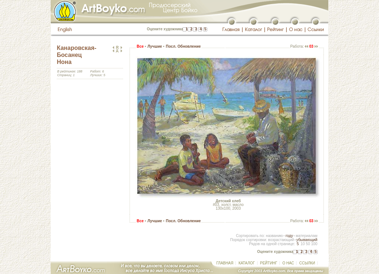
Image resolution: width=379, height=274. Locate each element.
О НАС (288, 263)
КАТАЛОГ (246, 263)
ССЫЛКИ (307, 263)
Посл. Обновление (183, 46)
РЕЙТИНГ (268, 263)
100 (314, 244)
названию (274, 236)
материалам (307, 236)
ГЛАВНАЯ (225, 263)
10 (303, 244)
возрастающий (281, 240)
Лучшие (154, 46)
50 (308, 244)
